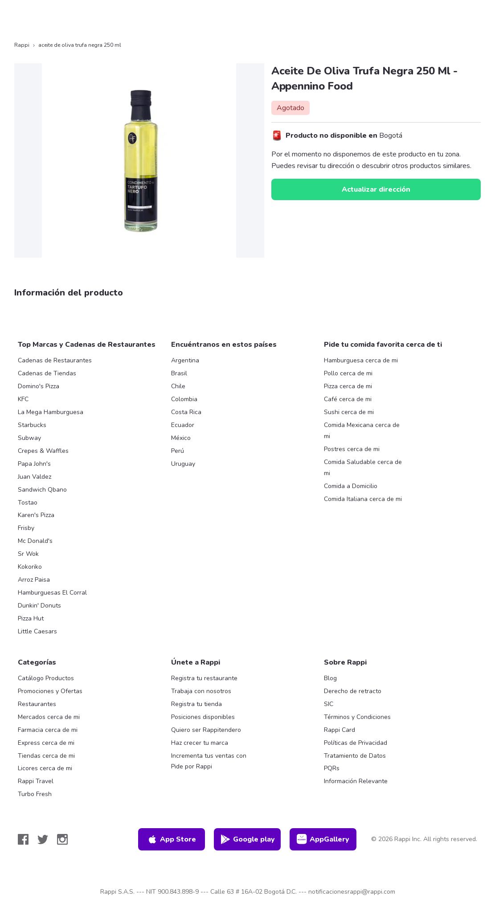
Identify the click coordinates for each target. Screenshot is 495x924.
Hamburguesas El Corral (52, 592)
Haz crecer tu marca (199, 743)
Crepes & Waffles (43, 451)
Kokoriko (30, 567)
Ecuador (182, 425)
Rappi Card (339, 730)
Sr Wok (28, 554)
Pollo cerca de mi (348, 373)
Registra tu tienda (196, 704)
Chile (178, 386)
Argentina (185, 360)
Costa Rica (186, 412)
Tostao (27, 502)
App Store (171, 839)
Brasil (179, 373)
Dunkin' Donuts (39, 605)
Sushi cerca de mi (349, 412)
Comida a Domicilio (350, 486)
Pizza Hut (31, 618)
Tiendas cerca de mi (46, 756)
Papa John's (34, 464)
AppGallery (323, 839)
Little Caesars (37, 631)
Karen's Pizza (36, 515)
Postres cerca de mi (352, 449)
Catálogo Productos (46, 678)
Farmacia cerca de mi (48, 730)
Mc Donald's (35, 541)
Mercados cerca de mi (49, 717)
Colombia (184, 399)
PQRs (332, 768)
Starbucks (32, 425)
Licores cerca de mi (45, 768)
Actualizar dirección (376, 189)
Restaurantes (37, 704)
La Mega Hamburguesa (50, 412)
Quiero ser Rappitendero (206, 730)
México (181, 438)
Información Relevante (356, 781)
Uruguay (183, 464)
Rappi (21, 45)
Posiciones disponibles (203, 717)
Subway (29, 438)
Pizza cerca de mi (348, 386)
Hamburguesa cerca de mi (361, 360)
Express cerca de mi (46, 743)
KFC (23, 399)
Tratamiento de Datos (355, 756)
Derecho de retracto (352, 691)
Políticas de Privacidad (355, 743)
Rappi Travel (35, 781)
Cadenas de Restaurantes (55, 360)
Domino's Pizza (38, 386)
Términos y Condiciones (357, 717)
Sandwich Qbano (42, 489)
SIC (328, 704)
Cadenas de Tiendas (47, 373)
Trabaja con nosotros (201, 691)
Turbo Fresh (35, 794)
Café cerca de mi (348, 399)
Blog (330, 678)
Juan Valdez (34, 476)
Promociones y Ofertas (50, 691)
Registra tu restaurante (204, 678)
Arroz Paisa (34, 579)
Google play (247, 839)
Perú (177, 451)
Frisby (26, 528)
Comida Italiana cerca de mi (363, 499)
